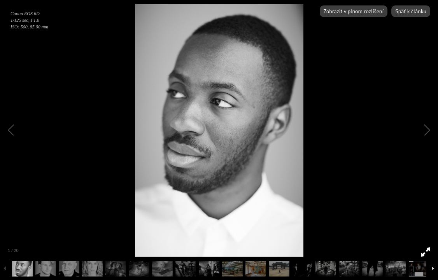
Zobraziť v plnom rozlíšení (354, 11)
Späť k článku (410, 11)
